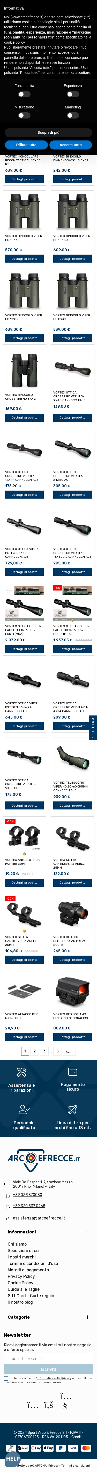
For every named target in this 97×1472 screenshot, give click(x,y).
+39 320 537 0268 (29, 1206)
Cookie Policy (20, 1282)
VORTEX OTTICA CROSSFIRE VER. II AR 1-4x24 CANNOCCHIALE (70, 707)
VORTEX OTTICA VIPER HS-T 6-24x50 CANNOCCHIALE (21, 552)
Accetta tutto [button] (70, 145)
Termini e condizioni (75, 1465)
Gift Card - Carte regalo (31, 1295)
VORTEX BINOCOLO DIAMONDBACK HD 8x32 (70, 158)
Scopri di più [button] (48, 132)
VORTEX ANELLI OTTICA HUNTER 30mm (22, 861)
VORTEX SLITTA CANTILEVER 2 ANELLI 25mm (69, 863)
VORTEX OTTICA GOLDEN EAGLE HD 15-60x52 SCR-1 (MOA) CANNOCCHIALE (71, 632)
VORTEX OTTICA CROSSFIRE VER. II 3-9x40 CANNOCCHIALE (69, 396)
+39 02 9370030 (27, 1195)
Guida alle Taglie (24, 1289)
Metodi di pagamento (28, 1270)
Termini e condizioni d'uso (33, 1263)
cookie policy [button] (14, 42)
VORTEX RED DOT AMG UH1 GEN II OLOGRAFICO (70, 1016)
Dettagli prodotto (25, 179)
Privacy (53, 1465)
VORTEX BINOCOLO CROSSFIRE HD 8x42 (20, 396)
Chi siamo (17, 1244)
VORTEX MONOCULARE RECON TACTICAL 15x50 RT (23, 160)
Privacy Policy (21, 1276)
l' (53, 1378)
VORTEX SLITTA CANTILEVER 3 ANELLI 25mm (21, 941)
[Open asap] (13, 1459)
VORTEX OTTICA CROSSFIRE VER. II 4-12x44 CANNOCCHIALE (21, 476)
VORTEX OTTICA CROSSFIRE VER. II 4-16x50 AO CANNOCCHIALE (72, 552)
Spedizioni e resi (23, 1250)
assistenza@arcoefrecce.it (39, 1218)
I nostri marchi (22, 1257)
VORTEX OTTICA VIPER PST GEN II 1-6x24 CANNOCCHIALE (21, 707)
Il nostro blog (20, 1302)
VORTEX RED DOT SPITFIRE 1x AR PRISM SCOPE (69, 941)
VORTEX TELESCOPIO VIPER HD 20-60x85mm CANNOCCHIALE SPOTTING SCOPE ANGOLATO (70, 790)
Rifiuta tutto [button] (26, 145)
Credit (76, 1437)
